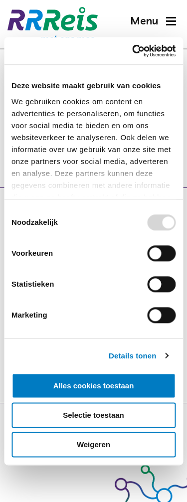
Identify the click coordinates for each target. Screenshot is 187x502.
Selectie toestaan (93, 415)
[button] (153, 20)
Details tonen (132, 355)
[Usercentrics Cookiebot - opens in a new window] (133, 50)
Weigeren (93, 444)
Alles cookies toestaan (93, 385)
